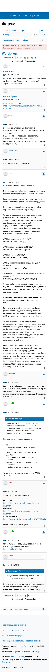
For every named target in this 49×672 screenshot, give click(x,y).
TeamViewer (7, 662)
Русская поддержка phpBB (12, 635)
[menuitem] (45, 40)
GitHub (39, 45)
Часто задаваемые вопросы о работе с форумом (21, 641)
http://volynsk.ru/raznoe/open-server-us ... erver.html (22, 512)
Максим (11, 482)
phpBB (20, 646)
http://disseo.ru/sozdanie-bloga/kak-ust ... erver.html (21, 504)
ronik (10, 65)
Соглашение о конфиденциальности (17, 630)
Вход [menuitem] (42, 31)
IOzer (10, 90)
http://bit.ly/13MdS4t (12, 549)
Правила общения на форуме (14, 625)
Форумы (23, 31)
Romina (11, 173)
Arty (30, 651)
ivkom (10, 556)
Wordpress (10, 53)
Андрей (11, 115)
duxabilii (11, 403)
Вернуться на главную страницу (24, 15)
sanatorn (11, 373)
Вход (7, 35)
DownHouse (12, 150)
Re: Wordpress (10, 96)
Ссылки (7, 31)
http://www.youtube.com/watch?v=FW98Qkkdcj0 (24, 519)
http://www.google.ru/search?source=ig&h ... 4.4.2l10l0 (22, 107)
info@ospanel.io (17, 657)
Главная (15, 31)
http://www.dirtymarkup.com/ (16, 361)
